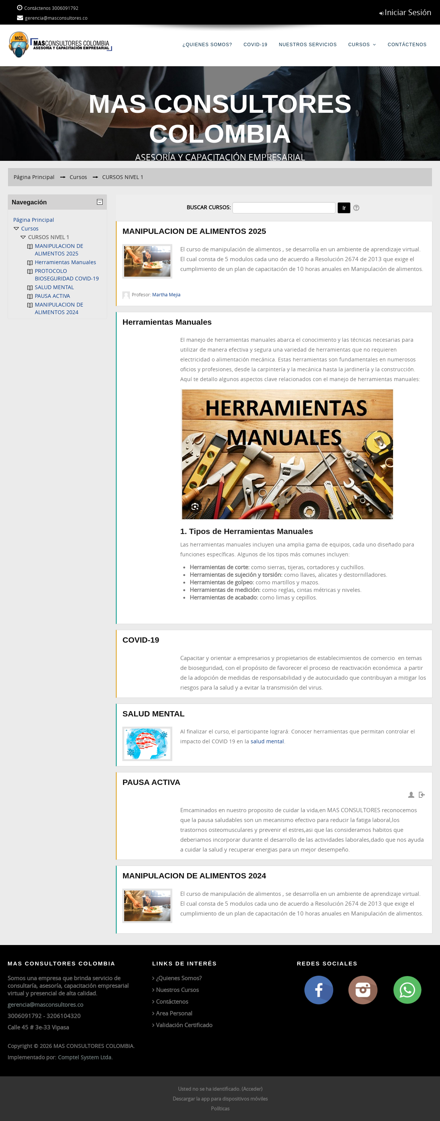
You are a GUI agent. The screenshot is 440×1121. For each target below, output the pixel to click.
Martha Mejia (166, 294)
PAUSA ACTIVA (151, 782)
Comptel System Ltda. (85, 1057)
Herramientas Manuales (167, 322)
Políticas (220, 1108)
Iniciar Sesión (408, 12)
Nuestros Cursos (177, 989)
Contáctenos (407, 44)
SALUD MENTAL (153, 714)
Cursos (359, 44)
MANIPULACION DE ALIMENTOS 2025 (194, 231)
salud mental (267, 741)
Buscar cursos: (209, 207)
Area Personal (174, 1013)
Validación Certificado (184, 1025)
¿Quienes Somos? (207, 44)
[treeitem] (57, 220)
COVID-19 (255, 44)
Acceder (252, 1088)
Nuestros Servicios (308, 44)
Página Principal (33, 219)
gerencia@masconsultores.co (45, 1004)
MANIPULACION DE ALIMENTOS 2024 (194, 876)
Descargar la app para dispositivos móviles (220, 1098)
